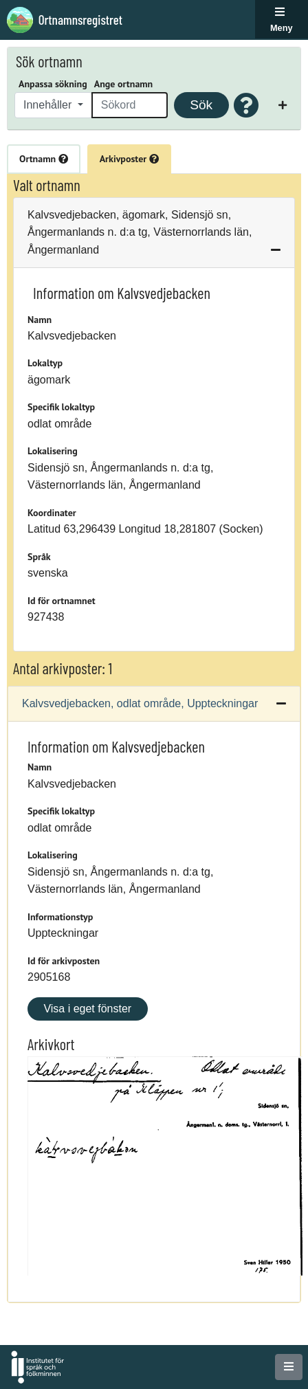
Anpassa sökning (53, 84)
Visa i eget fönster (87, 1008)
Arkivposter (129, 159)
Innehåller (49, 105)
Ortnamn (43, 159)
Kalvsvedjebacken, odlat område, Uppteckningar (140, 703)
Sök (201, 105)
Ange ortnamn (123, 84)
